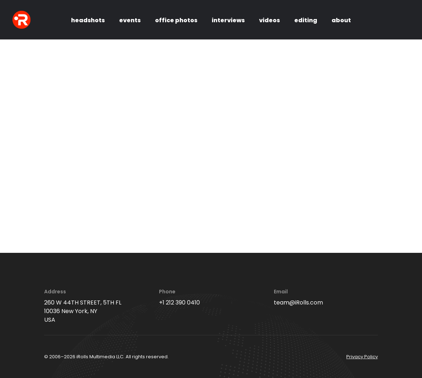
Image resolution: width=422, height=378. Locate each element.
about (341, 20)
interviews (228, 20)
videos (269, 20)
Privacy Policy (362, 356)
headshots (88, 20)
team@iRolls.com (298, 302)
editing (305, 20)
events (130, 20)
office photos (176, 20)
